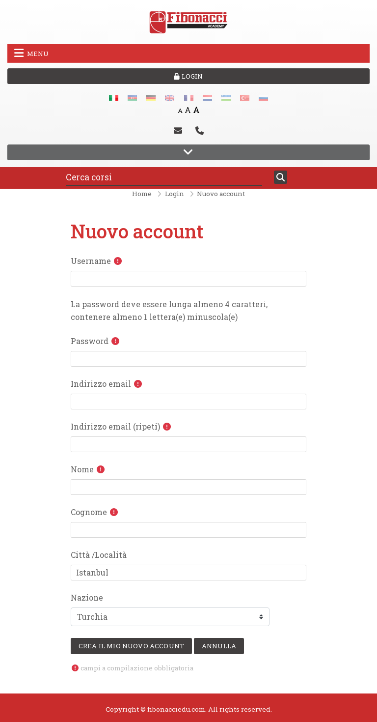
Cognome (89, 512)
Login (188, 76)
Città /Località (99, 554)
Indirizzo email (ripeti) (115, 426)
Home (142, 193)
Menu (31, 53)
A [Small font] (180, 110)
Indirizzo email (101, 383)
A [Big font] (196, 110)
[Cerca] (280, 177)
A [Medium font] (188, 110)
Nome (82, 469)
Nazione (87, 597)
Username (91, 261)
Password (89, 341)
